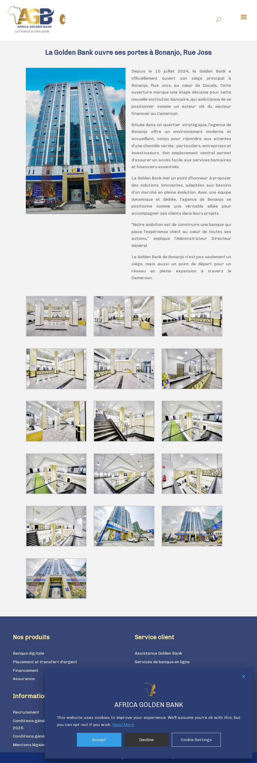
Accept (99, 739)
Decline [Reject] (146, 739)
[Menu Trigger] (244, 17)
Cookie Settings (196, 739)
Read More (123, 724)
